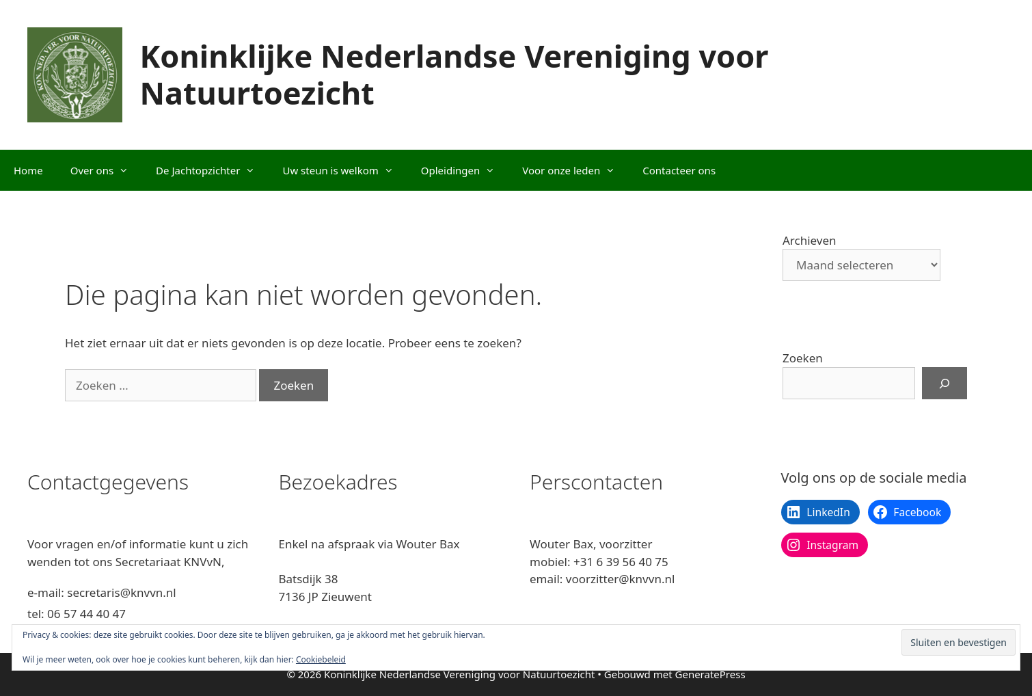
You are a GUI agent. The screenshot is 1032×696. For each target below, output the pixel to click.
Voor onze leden (575, 170)
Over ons (106, 170)
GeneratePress (710, 674)
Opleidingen (464, 170)
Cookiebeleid (321, 659)
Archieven (810, 240)
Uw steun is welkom (344, 170)
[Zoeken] (944, 383)
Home (28, 170)
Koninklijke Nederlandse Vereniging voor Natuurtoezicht (453, 74)
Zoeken (803, 358)
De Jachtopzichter (212, 170)
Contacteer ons (679, 170)
